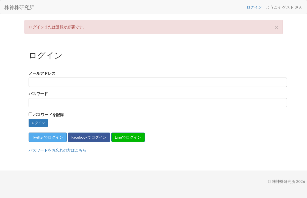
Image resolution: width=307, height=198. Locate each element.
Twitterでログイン (47, 137)
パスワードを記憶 (48, 114)
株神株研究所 (19, 7)
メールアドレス (42, 73)
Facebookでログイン (89, 137)
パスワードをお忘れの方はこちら (57, 150)
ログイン (254, 7)
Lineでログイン (128, 137)
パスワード (38, 93)
